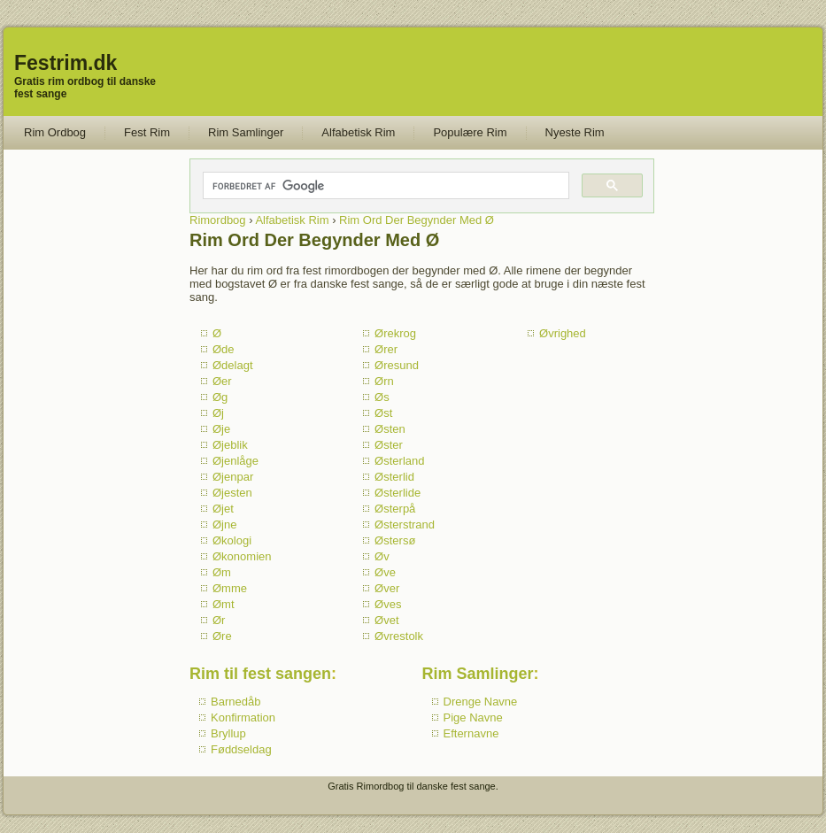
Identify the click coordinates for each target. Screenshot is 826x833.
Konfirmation (243, 717)
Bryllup (228, 733)
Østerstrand (404, 524)
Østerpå (394, 508)
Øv (382, 556)
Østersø (394, 540)
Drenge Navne (481, 701)
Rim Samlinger (245, 132)
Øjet (223, 508)
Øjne (224, 524)
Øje (221, 429)
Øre (222, 636)
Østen (389, 429)
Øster (388, 444)
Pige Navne (473, 717)
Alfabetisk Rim (358, 132)
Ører (386, 349)
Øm (221, 572)
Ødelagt (232, 365)
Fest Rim (147, 132)
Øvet (386, 620)
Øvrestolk (398, 636)
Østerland (399, 460)
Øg (220, 397)
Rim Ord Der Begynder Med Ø (416, 220)
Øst (383, 413)
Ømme (229, 588)
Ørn (384, 381)
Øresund (396, 365)
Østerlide (397, 492)
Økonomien (241, 556)
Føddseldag (241, 749)
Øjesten (232, 492)
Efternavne (471, 733)
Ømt (223, 604)
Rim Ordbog (55, 132)
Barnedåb (235, 701)
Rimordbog (217, 220)
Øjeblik (230, 444)
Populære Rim (469, 132)
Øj (218, 413)
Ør (218, 620)
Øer (222, 381)
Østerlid (394, 476)
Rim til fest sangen (260, 674)
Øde (223, 349)
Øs (382, 397)
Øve (385, 572)
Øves (387, 604)
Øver (386, 588)
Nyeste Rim (575, 132)
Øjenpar (232, 476)
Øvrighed (562, 333)
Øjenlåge (235, 460)
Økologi (231, 540)
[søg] (385, 186)
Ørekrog (395, 333)
